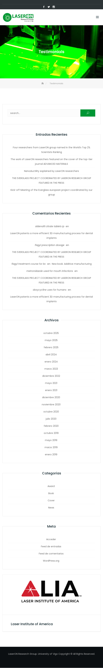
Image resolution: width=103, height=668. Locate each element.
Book (51, 493)
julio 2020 (51, 419)
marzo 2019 (51, 447)
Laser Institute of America (32, 624)
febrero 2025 (51, 347)
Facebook (44, 7)
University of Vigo (48, 654)
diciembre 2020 (51, 397)
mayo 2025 (51, 340)
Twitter (49, 7)
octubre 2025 (51, 333)
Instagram (54, 7)
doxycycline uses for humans (49, 290)
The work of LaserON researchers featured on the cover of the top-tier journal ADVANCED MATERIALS (51, 162)
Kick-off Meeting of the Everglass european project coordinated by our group (51, 192)
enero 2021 (51, 390)
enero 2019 (51, 454)
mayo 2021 (51, 383)
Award (51, 486)
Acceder (51, 539)
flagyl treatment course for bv (29, 264)
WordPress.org (51, 561)
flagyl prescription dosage (49, 245)
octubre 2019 (51, 433)
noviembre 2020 (51, 404)
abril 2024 (51, 354)
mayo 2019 (51, 440)
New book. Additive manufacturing (72, 264)
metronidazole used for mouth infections (49, 271)
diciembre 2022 (51, 376)
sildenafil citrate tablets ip (49, 226)
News (51, 507)
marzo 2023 (51, 369)
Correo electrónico (59, 7)
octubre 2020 (51, 411)
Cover (51, 500)
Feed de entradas (51, 546)
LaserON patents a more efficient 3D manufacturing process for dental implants (51, 236)
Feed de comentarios (51, 553)
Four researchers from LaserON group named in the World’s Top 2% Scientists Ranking (51, 150)
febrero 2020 (51, 426)
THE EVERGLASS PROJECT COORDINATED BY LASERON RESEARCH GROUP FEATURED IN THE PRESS (51, 181)
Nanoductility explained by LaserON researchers (51, 171)
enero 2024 (51, 361)
